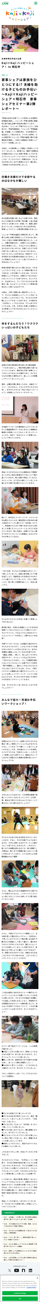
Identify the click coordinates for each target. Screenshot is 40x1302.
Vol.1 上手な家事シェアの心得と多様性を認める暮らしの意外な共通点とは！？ (20, 1258)
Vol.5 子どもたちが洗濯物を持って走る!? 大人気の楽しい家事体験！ (20, 1231)
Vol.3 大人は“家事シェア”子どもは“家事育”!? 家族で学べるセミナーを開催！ (20, 1245)
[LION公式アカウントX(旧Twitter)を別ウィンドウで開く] (9, 1270)
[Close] (37, 1278)
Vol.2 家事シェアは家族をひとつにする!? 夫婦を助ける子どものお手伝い (20, 1252)
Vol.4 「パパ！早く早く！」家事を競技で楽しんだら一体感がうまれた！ (20, 1238)
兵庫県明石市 (9, 1213)
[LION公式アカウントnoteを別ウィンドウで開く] (23, 1270)
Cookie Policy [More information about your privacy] (31, 1287)
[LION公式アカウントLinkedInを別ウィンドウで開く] (30, 1270)
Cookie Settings (20, 1293)
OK (20, 1299)
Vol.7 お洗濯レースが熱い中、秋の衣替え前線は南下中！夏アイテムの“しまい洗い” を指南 (20, 1218)
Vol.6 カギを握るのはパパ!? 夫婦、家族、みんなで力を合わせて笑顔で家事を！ (20, 1225)
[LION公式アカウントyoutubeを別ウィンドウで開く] (16, 1270)
